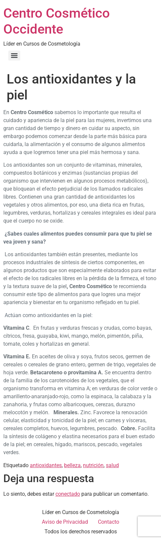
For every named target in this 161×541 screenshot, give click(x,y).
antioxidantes (46, 465)
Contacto (108, 522)
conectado (67, 494)
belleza (72, 465)
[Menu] (14, 56)
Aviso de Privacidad (65, 522)
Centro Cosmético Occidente (56, 21)
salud (112, 465)
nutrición (93, 465)
